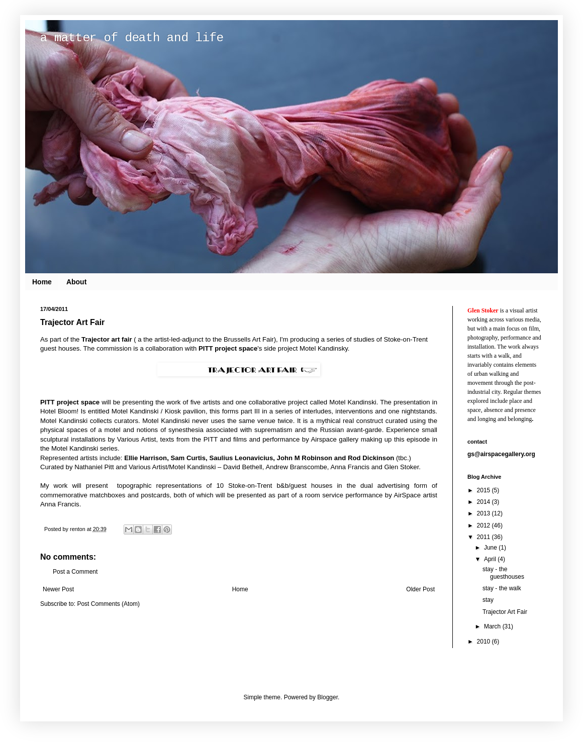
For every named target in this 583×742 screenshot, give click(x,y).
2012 (484, 525)
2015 (484, 490)
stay (488, 599)
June (491, 547)
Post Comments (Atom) (108, 603)
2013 (484, 513)
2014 (484, 501)
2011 (484, 537)
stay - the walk (501, 588)
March (493, 626)
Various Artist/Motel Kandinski (172, 467)
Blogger (327, 697)
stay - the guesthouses (503, 573)
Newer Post (58, 589)
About (76, 282)
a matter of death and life (131, 38)
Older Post (420, 589)
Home (42, 282)
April (491, 559)
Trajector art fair (106, 339)
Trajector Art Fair (504, 611)
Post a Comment (75, 571)
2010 (484, 641)
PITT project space (228, 348)
